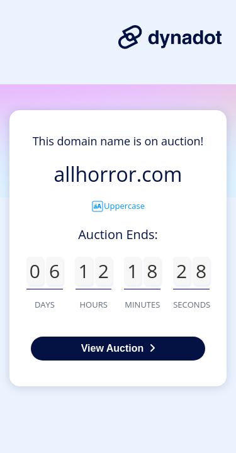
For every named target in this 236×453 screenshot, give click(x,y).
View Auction (118, 348)
